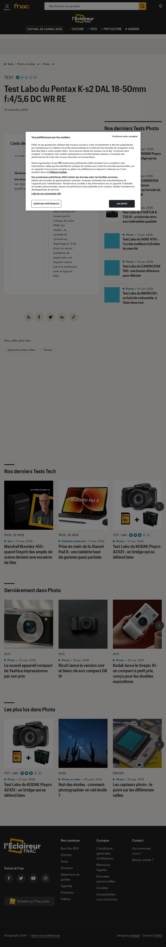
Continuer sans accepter (125, 136)
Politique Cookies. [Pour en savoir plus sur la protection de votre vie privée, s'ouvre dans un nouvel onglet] (57, 172)
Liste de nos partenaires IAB (46, 193)
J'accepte (121, 204)
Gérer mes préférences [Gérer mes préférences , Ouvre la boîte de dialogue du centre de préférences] (46, 204)
